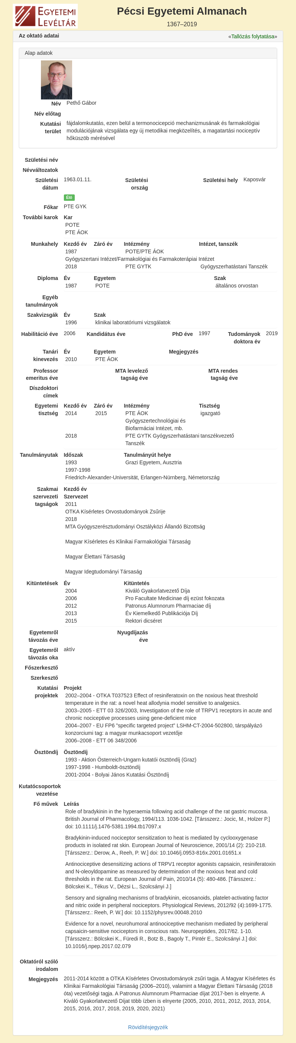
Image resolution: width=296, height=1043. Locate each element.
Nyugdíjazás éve (132, 636)
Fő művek (45, 804)
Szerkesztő (44, 678)
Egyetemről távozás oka (43, 654)
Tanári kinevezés (45, 355)
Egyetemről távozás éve (43, 636)
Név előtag (48, 114)
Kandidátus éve (106, 334)
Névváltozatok (40, 170)
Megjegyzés (43, 979)
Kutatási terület (50, 127)
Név (56, 104)
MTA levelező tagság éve (131, 374)
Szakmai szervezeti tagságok (45, 496)
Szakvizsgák (42, 315)
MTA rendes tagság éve (223, 374)
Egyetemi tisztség (46, 409)
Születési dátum (46, 184)
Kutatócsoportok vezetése (38, 790)
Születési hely (220, 180)
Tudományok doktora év (244, 338)
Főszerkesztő (41, 668)
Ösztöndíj (46, 752)
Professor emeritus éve (42, 374)
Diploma (47, 278)
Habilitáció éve (39, 334)
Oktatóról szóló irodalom (39, 965)
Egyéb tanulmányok (42, 301)
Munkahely (44, 244)
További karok (40, 217)
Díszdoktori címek (43, 392)
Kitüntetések (42, 583)
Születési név (41, 160)
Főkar (51, 207)
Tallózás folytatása (252, 36)
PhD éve (182, 334)
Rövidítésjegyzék (148, 1027)
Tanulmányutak (39, 455)
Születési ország (136, 184)
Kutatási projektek (46, 691)
